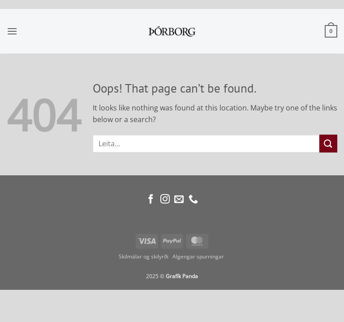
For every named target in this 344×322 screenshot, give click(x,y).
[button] (12, 31)
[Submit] (328, 143)
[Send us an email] (179, 200)
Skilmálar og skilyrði (143, 256)
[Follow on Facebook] (150, 200)
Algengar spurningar (198, 256)
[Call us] (193, 200)
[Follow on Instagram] (165, 200)
